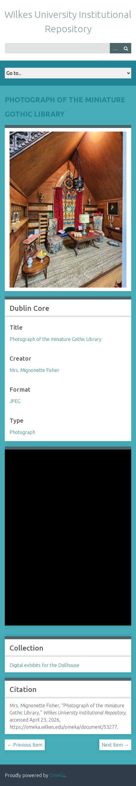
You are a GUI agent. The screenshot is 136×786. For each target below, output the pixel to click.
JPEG (15, 401)
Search (125, 48)
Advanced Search (115, 48)
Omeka (57, 775)
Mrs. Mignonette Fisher (34, 370)
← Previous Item (24, 745)
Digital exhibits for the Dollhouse (44, 665)
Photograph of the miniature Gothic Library (55, 339)
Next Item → (115, 745)
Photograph (22, 432)
